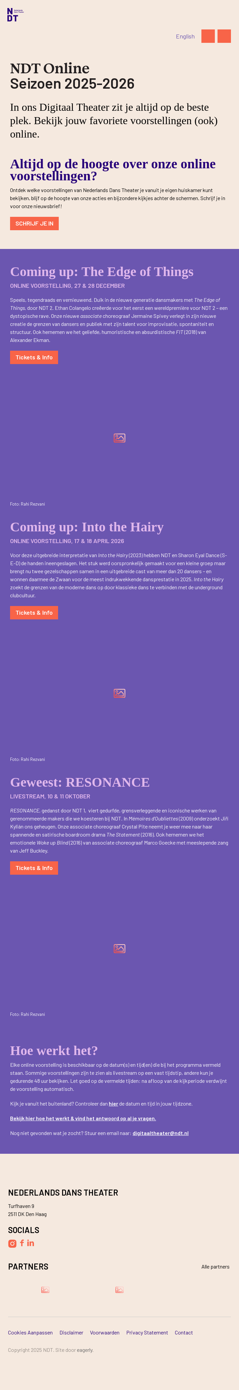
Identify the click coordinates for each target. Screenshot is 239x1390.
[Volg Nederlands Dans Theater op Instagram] (12, 1243)
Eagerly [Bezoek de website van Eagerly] (84, 1349)
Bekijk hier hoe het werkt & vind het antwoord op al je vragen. (83, 1118)
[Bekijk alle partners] (211, 1266)
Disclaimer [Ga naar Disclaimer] (71, 1332)
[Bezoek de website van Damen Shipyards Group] (45, 1290)
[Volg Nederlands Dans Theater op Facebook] (22, 1242)
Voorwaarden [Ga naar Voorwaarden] (105, 1332)
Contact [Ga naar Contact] (184, 1332)
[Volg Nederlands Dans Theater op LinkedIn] (30, 1242)
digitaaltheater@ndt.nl (161, 1133)
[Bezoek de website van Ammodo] (119, 1290)
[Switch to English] (185, 36)
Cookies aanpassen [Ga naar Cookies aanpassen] (30, 1332)
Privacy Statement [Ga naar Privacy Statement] (147, 1332)
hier (113, 1103)
